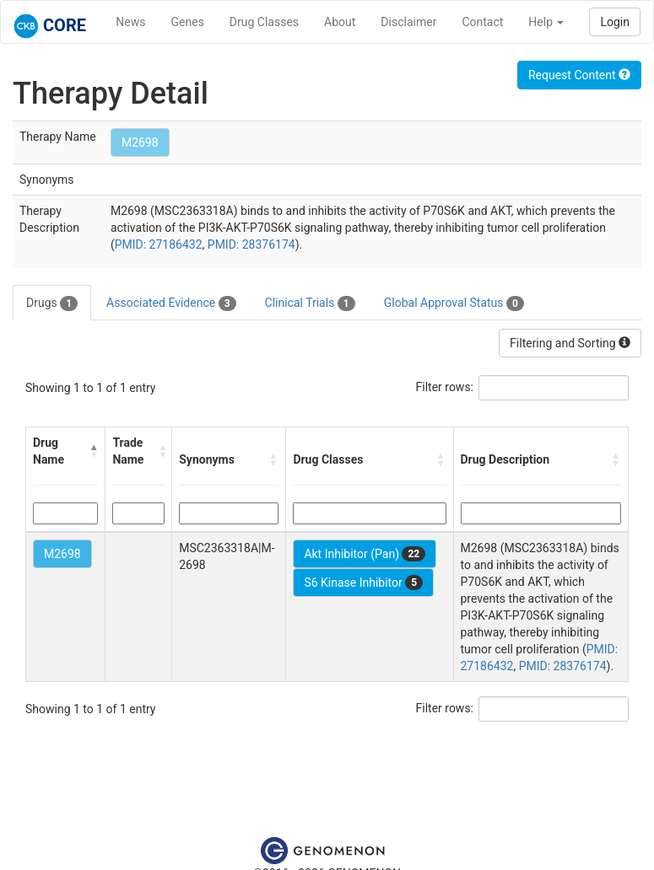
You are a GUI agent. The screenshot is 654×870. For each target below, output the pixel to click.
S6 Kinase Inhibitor (363, 582)
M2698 (140, 142)
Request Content (579, 75)
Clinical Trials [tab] (310, 303)
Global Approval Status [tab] (454, 303)
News (130, 22)
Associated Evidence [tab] (170, 303)
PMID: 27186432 (159, 244)
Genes (187, 22)
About (339, 22)
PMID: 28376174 (251, 244)
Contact (482, 22)
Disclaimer (408, 22)
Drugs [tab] (52, 303)
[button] (94, 451)
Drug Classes (264, 22)
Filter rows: (445, 387)
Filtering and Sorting (570, 343)
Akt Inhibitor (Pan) (364, 553)
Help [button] (546, 22)
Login (615, 22)
